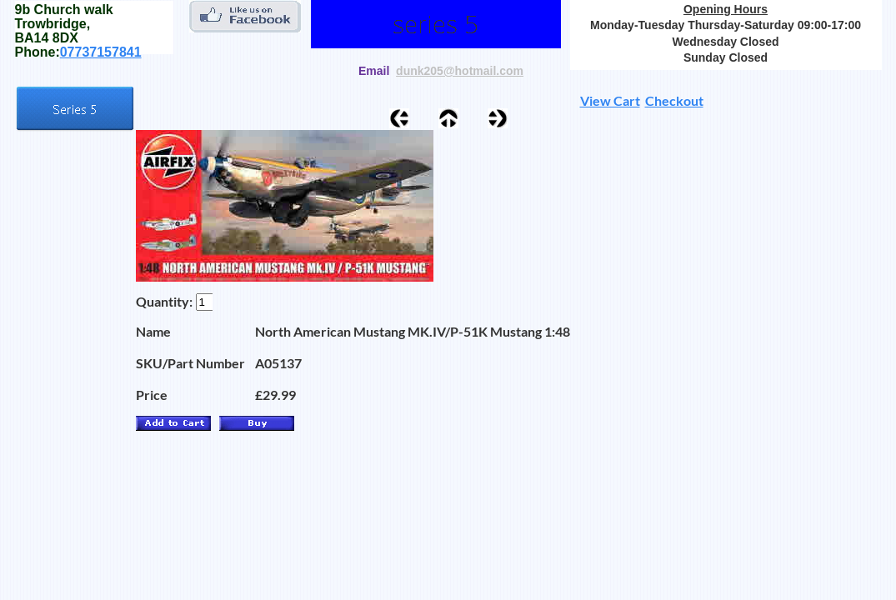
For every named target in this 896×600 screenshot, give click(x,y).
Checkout (674, 100)
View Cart (610, 100)
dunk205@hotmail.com (459, 71)
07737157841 (101, 52)
